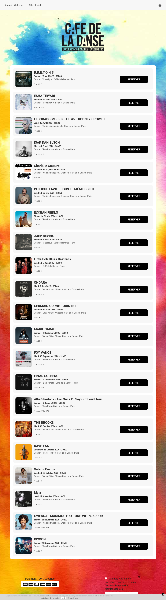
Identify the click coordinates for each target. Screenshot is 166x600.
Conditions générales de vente (121, 582)
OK (63, 598)
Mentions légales (114, 589)
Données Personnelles (116, 585)
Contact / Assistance (119, 578)
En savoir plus (72, 598)
